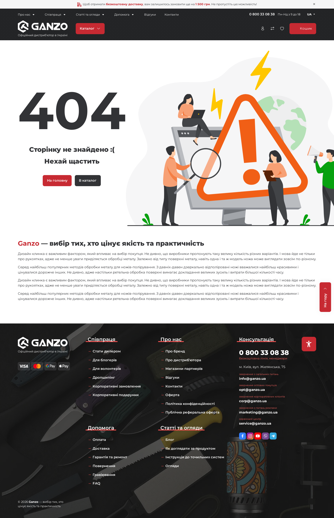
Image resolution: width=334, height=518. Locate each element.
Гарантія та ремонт (110, 457)
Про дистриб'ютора (183, 360)
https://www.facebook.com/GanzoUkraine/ (242, 436)
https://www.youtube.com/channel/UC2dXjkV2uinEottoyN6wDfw (257, 436)
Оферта (172, 395)
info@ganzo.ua (252, 378)
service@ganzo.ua (255, 423)
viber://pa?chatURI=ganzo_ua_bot (265, 436)
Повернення (104, 466)
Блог (169, 439)
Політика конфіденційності (190, 404)
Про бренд (175, 351)
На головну (57, 180)
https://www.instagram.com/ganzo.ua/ (250, 436)
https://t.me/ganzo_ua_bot (273, 436)
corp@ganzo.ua (253, 401)
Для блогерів (105, 360)
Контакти (167, 14)
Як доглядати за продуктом (190, 448)
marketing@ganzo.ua (258, 412)
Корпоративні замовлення (117, 386)
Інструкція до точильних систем (194, 457)
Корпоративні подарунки (116, 395)
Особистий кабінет (263, 28)
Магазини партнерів (183, 368)
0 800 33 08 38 (262, 14)
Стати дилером (107, 351)
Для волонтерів (107, 368)
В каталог (87, 180)
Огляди (172, 466)
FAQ (96, 483)
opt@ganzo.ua (252, 389)
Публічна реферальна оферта (192, 412)
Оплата (99, 439)
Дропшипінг (104, 377)
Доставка (101, 448)
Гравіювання (104, 475)
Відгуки (145, 14)
